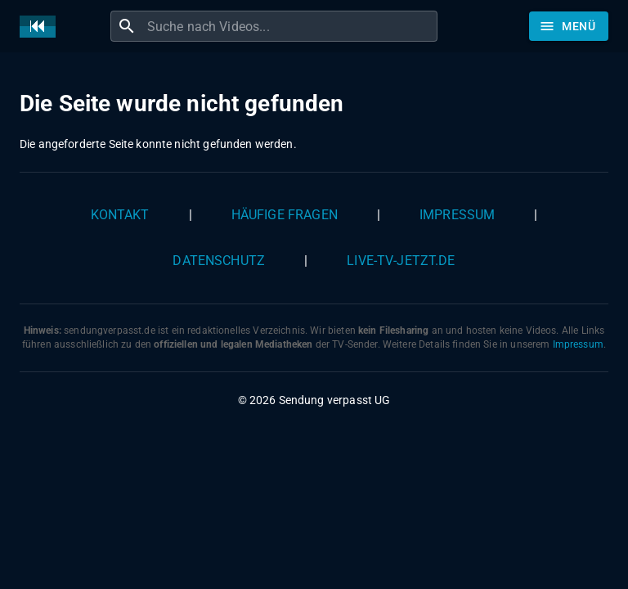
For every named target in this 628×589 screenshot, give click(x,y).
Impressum (457, 215)
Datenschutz (219, 260)
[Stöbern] (568, 26)
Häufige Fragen (284, 215)
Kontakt (120, 215)
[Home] (42, 27)
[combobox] (290, 26)
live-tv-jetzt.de (401, 260)
